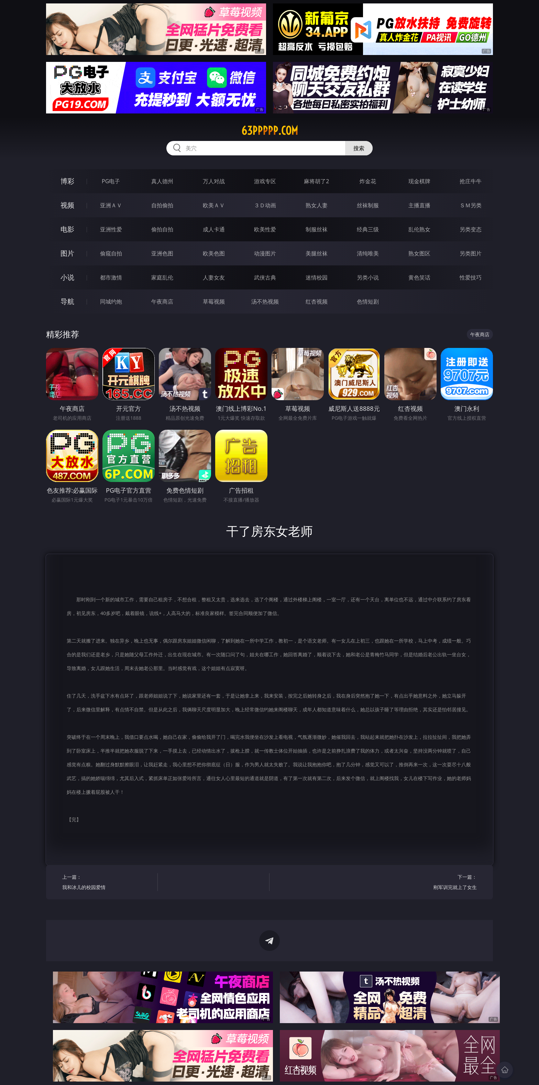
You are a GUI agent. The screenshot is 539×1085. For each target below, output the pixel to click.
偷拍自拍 (162, 229)
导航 (67, 301)
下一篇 (431, 883)
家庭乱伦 (162, 277)
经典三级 (368, 229)
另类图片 (471, 253)
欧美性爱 (265, 229)
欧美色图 (214, 253)
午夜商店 (162, 301)
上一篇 (107, 883)
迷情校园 (317, 277)
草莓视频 (214, 301)
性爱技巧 (471, 277)
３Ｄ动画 (265, 205)
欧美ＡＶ (214, 205)
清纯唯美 (368, 253)
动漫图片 (265, 253)
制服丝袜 (317, 229)
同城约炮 (111, 301)
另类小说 (368, 277)
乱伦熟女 (419, 229)
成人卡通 (214, 229)
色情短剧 (368, 301)
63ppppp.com (269, 131)
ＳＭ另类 (471, 205)
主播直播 (419, 205)
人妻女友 (214, 277)
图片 (67, 253)
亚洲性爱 (111, 229)
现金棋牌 (419, 181)
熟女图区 (419, 253)
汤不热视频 (265, 301)
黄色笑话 (419, 277)
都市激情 (111, 277)
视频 (67, 205)
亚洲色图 (162, 253)
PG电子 (111, 181)
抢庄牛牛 (471, 181)
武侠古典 (265, 277)
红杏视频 (317, 301)
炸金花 (368, 181)
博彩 (67, 181)
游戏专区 (265, 181)
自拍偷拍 (162, 205)
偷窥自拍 (111, 253)
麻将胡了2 (316, 181)
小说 (67, 277)
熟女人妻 (317, 205)
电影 (67, 229)
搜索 (358, 148)
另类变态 (471, 229)
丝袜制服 (368, 205)
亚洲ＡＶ (111, 205)
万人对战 (214, 181)
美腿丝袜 (317, 253)
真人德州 (162, 181)
